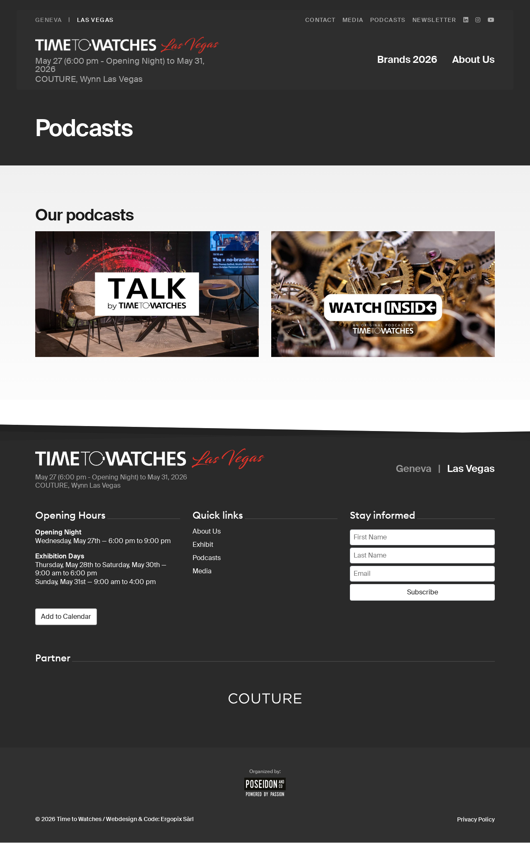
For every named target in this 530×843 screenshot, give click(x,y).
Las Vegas (95, 20)
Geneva (48, 20)
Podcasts (207, 558)
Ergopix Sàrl (177, 819)
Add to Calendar (66, 617)
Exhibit (203, 545)
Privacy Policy (476, 820)
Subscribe (422, 592)
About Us (207, 531)
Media (202, 571)
